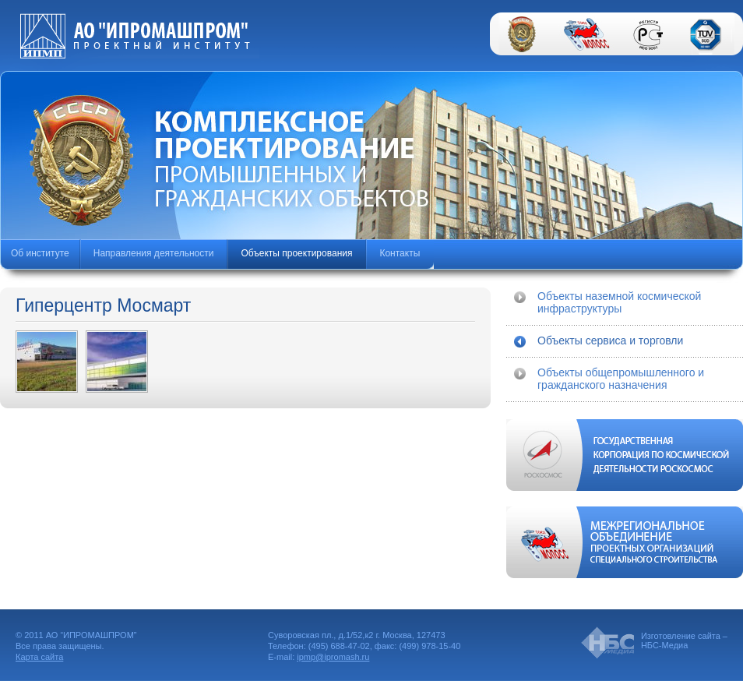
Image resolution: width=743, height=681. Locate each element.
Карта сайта (39, 657)
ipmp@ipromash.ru (333, 657)
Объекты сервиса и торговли (610, 340)
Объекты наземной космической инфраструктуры (619, 302)
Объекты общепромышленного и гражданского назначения (620, 378)
